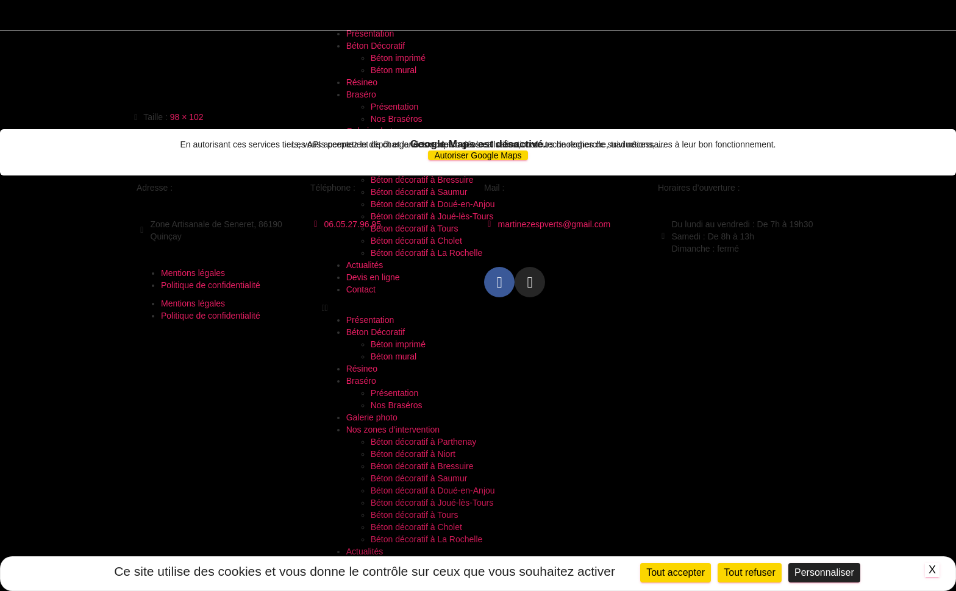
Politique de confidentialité (210, 285)
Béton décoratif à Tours (414, 515)
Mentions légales (193, 273)
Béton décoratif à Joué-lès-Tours (432, 503)
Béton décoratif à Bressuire (422, 466)
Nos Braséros (397, 119)
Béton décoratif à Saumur (419, 478)
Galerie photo (372, 417)
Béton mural (393, 70)
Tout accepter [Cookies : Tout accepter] (675, 572)
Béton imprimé (398, 58)
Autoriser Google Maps (477, 155)
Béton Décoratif (375, 46)
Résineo (361, 82)
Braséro (361, 94)
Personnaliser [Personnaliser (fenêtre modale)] (824, 572)
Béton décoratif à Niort (413, 454)
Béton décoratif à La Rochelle (427, 539)
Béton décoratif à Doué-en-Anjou (433, 490)
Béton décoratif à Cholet (416, 527)
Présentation (370, 33)
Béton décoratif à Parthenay (424, 442)
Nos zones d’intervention (393, 429)
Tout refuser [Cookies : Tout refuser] (749, 572)
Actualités (364, 551)
